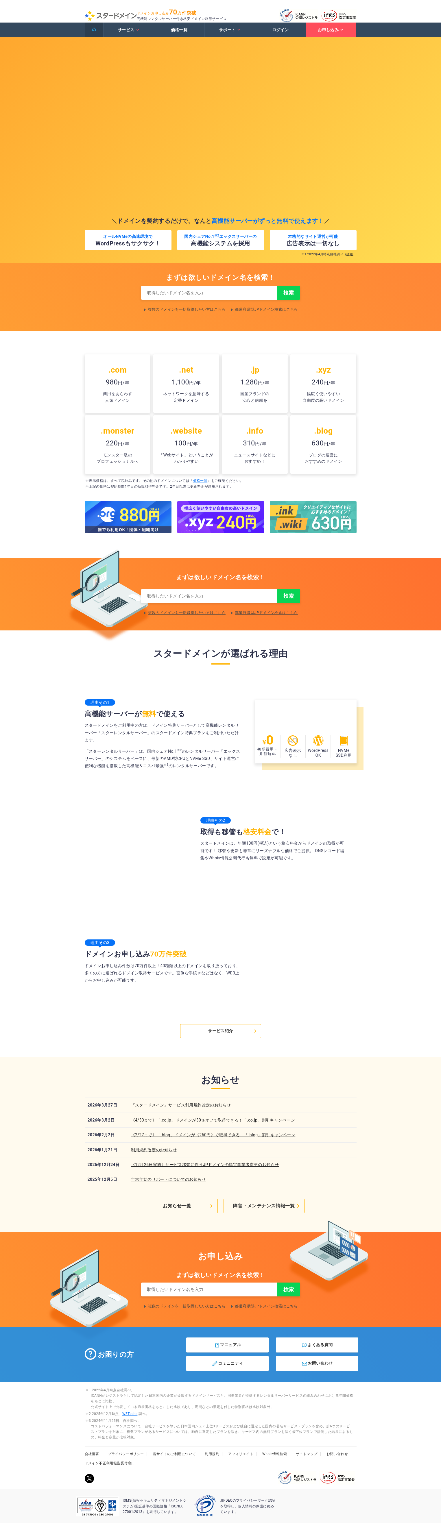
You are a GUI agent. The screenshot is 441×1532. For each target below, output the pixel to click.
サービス (128, 35)
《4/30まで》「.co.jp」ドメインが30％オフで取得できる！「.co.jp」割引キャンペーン (213, 1128)
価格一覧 (179, 35)
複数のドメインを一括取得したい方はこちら (187, 316)
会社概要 (92, 1462)
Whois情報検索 (274, 1462)
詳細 (349, 260)
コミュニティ (227, 1372)
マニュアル (227, 1353)
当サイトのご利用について (174, 1462)
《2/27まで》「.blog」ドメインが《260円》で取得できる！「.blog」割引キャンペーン (213, 1143)
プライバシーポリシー (126, 1462)
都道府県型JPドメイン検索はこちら (266, 316)
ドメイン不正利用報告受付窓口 (110, 1472)
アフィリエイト (240, 1462)
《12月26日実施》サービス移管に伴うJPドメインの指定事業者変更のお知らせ (205, 1172)
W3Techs (129, 1422)
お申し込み (331, 35)
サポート (230, 35)
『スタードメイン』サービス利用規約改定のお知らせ (181, 1113)
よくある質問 (317, 1353)
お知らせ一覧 (189, 1213)
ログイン (280, 35)
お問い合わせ (317, 1372)
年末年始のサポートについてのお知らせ (168, 1187)
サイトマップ (307, 1462)
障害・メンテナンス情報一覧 (269, 1213)
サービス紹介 (232, 1039)
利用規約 (212, 1462)
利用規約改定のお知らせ (154, 1158)
